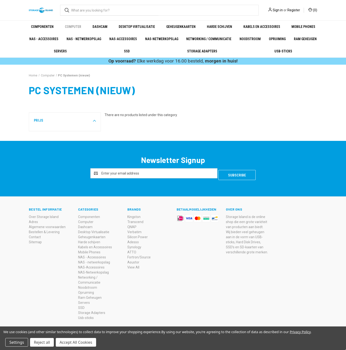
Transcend (135, 220)
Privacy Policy (300, 332)
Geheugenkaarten (181, 27)
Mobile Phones (303, 27)
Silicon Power (137, 235)
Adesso (133, 240)
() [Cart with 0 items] (312, 10)
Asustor (133, 260)
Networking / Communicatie (208, 39)
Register (293, 10)
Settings (16, 342)
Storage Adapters (202, 51)
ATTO (131, 250)
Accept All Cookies (76, 342)
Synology (134, 245)
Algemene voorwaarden (47, 225)
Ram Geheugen (305, 39)
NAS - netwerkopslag (84, 39)
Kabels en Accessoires (261, 27)
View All (133, 266)
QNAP (131, 225)
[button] (65, 120)
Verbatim (134, 230)
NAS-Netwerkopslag (161, 39)
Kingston (134, 215)
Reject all (42, 342)
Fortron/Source (139, 255)
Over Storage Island (44, 215)
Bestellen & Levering (44, 230)
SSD (127, 51)
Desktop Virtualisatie (137, 27)
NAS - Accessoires (43, 39)
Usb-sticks (283, 51)
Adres (33, 220)
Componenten (42, 27)
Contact (35, 235)
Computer (73, 27)
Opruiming (277, 39)
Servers (60, 51)
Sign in (278, 10)
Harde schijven (219, 27)
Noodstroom (250, 39)
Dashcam (100, 27)
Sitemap (35, 240)
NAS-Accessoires (123, 39)
